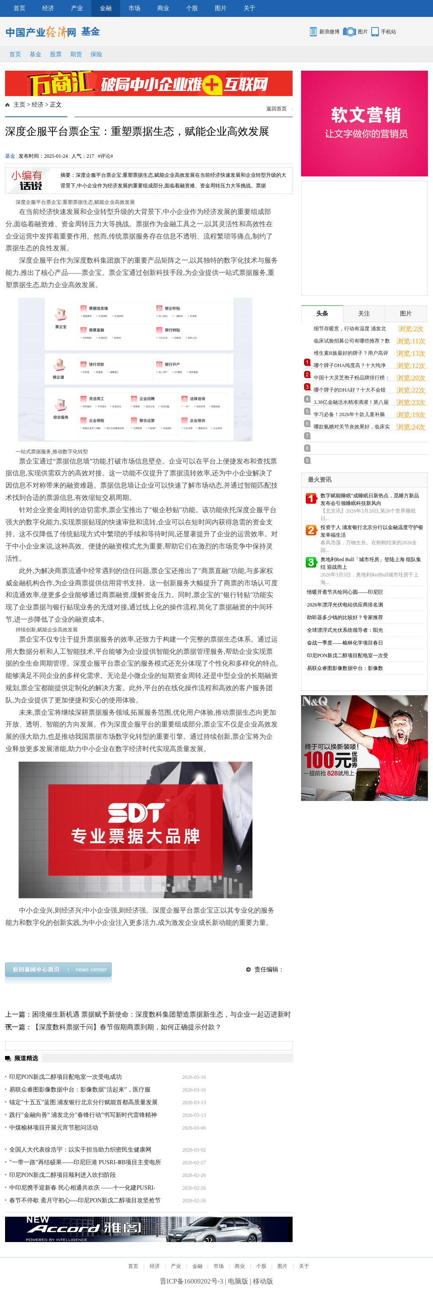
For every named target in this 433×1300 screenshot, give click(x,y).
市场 (134, 8)
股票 (56, 54)
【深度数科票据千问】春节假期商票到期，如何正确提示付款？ (127, 1027)
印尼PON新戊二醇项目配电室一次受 (347, 655)
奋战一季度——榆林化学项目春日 (345, 643)
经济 (48, 8)
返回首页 (276, 109)
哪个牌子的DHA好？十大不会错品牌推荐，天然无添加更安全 (350, 391)
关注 (364, 313)
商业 (163, 8)
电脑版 (238, 1281)
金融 (106, 8)
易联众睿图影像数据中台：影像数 (345, 668)
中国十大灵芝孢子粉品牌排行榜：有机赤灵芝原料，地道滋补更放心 (352, 379)
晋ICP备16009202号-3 (191, 1281)
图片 (221, 8)
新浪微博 (329, 32)
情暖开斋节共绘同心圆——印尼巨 (345, 592)
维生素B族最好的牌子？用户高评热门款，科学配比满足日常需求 (351, 354)
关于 (249, 8)
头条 (322, 313)
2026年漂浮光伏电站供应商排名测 (345, 605)
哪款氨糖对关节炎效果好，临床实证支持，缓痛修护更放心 (352, 428)
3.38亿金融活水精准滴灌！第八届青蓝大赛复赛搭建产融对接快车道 (352, 403)
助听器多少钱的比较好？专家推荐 (345, 617)
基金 (35, 54)
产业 (77, 8)
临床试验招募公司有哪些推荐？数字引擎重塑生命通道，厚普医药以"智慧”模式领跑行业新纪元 (352, 342)
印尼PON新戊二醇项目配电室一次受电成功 (65, 1077)
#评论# (105, 156)
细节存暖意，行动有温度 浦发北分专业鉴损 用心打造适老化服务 (350, 330)
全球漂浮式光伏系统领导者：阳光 (345, 630)
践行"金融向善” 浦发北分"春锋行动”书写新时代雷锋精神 (83, 1115)
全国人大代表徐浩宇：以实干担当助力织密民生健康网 (80, 1149)
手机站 (388, 32)
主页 (19, 104)
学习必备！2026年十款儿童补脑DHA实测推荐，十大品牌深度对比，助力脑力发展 (350, 415)
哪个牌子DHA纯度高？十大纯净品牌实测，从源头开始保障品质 (350, 366)
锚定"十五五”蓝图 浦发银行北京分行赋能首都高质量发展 (83, 1102)
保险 (96, 54)
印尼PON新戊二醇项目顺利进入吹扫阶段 (62, 1175)
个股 (192, 8)
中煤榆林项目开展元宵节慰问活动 (53, 1127)
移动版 (263, 1281)
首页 (19, 8)
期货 (76, 54)
